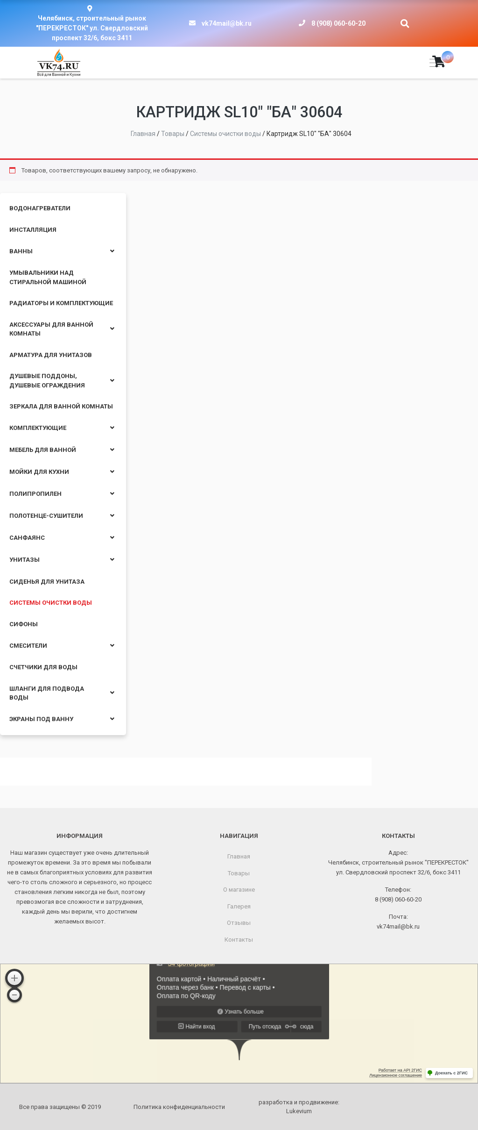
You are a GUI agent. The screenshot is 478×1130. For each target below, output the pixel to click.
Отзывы (239, 922)
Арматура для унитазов (50, 354)
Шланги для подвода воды (46, 693)
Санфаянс (27, 537)
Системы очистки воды (50, 602)
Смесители (28, 645)
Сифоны (23, 624)
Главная (238, 856)
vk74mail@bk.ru (227, 23)
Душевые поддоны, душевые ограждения (47, 380)
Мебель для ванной (42, 449)
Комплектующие (37, 427)
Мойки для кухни (39, 471)
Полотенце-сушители (46, 515)
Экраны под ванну (41, 718)
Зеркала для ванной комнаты (61, 406)
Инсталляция (32, 229)
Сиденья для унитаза (46, 581)
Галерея (239, 906)
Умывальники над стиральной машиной (47, 277)
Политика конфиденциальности (179, 1106)
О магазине (239, 889)
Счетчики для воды (43, 667)
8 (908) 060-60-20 (338, 23)
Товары (239, 873)
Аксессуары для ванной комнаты (51, 329)
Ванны (21, 251)
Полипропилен (35, 493)
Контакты (239, 939)
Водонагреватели (39, 208)
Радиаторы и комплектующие (61, 303)
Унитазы (24, 559)
